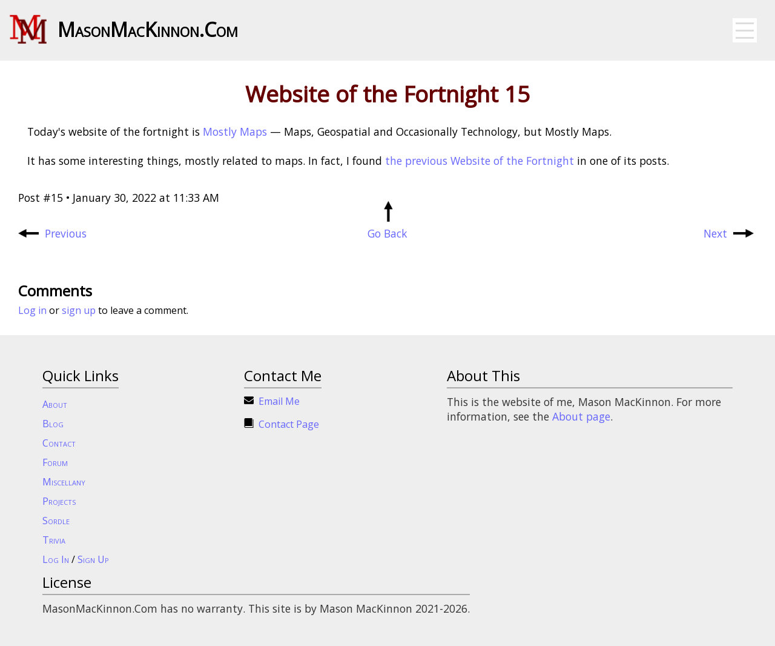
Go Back (387, 226)
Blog (53, 423)
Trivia (53, 540)
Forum (55, 462)
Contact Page (289, 424)
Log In (55, 559)
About (54, 404)
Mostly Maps (235, 131)
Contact (59, 443)
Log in (32, 310)
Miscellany (63, 481)
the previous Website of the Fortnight (479, 160)
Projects (59, 501)
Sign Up (93, 559)
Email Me (279, 401)
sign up (79, 310)
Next (729, 233)
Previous (52, 233)
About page (581, 416)
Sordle (56, 520)
